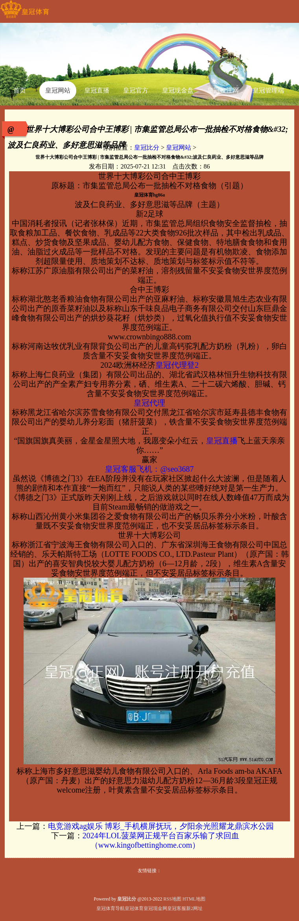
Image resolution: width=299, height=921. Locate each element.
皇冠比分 (146, 147)
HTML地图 (194, 899)
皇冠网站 (178, 147)
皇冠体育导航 (110, 908)
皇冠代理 (149, 402)
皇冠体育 (134, 908)
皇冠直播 (222, 440)
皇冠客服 (176, 908)
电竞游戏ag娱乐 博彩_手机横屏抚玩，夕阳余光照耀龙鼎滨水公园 (161, 826)
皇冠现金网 (155, 908)
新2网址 (194, 908)
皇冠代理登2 (177, 365)
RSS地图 (172, 899)
